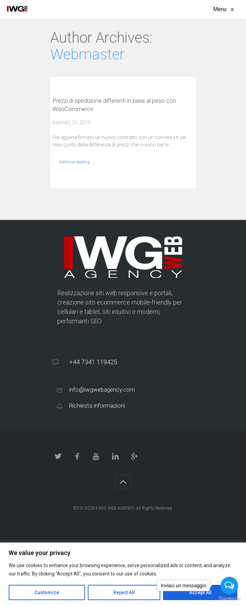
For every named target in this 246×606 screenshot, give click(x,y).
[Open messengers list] (229, 585)
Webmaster (87, 54)
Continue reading (74, 162)
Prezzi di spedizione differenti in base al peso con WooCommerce (114, 104)
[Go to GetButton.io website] (229, 599)
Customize (46, 592)
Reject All (124, 592)
